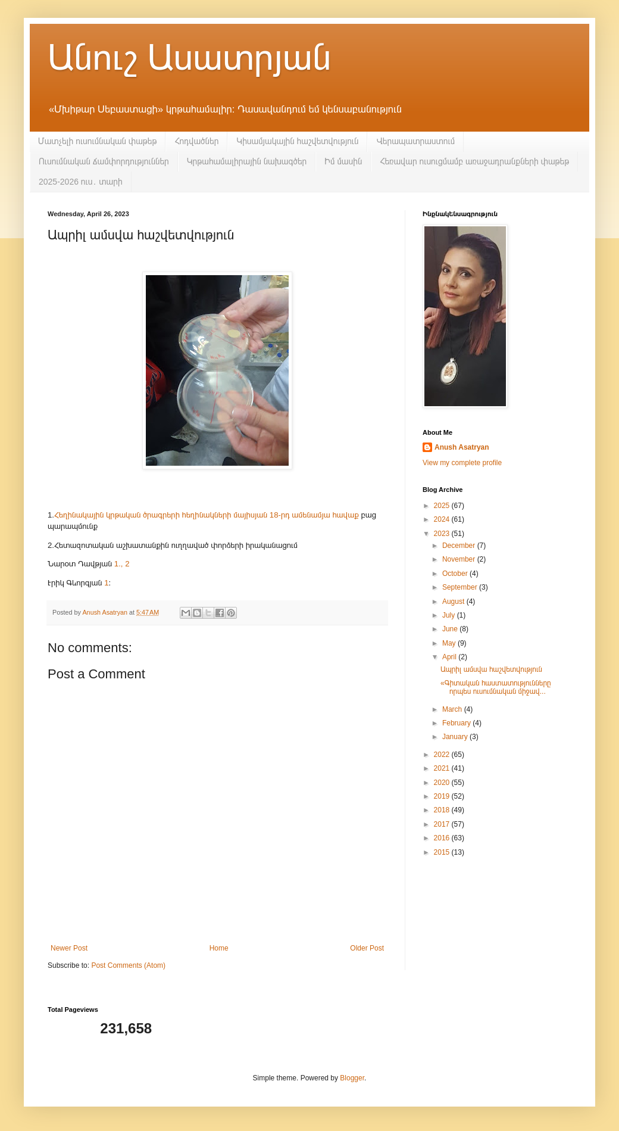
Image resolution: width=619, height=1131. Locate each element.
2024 (443, 519)
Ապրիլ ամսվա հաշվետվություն (491, 669)
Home (219, 948)
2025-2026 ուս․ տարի (81, 181)
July (449, 615)
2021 (443, 768)
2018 (443, 810)
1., (118, 563)
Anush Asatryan (461, 447)
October (456, 573)
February (457, 723)
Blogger (352, 1078)
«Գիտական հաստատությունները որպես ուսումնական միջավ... (495, 687)
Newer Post (69, 948)
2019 (443, 796)
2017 (443, 824)
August (454, 601)
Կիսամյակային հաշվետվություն (297, 141)
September (460, 587)
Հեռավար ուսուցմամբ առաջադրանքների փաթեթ (474, 161)
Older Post (367, 948)
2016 (443, 838)
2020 (443, 782)
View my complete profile (462, 463)
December (459, 545)
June (450, 629)
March (453, 709)
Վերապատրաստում (415, 141)
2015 (443, 852)
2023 (443, 533)
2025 (443, 505)
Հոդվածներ (196, 141)
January (456, 737)
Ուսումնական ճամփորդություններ (104, 161)
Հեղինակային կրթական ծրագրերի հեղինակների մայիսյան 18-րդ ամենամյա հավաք (206, 514)
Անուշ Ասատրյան (189, 57)
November (459, 559)
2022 (443, 754)
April (450, 657)
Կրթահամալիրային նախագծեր (247, 161)
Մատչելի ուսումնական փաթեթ (97, 141)
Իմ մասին (343, 161)
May (450, 643)
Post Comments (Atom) (128, 965)
